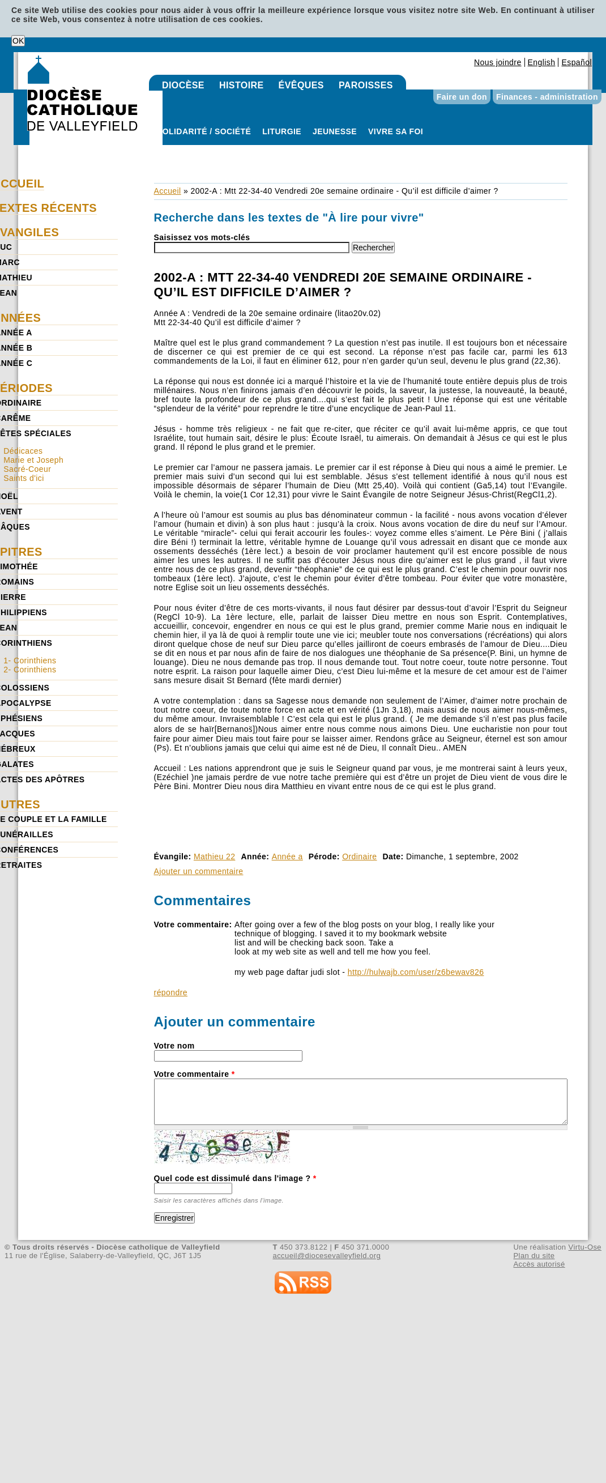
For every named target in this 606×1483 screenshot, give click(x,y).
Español (576, 62)
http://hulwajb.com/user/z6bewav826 (416, 972)
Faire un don (462, 96)
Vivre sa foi (395, 131)
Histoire (241, 85)
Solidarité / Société (204, 131)
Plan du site (533, 1255)
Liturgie (281, 131)
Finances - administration (547, 96)
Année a (287, 856)
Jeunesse (335, 131)
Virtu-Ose (585, 1247)
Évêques (301, 85)
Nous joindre (498, 62)
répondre (170, 992)
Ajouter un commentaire (199, 871)
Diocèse (183, 85)
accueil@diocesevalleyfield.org (327, 1255)
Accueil (167, 190)
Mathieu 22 (214, 856)
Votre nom (174, 1045)
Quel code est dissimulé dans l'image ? (235, 1178)
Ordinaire (359, 856)
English (542, 62)
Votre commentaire (194, 1074)
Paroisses (366, 85)
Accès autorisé (539, 1264)
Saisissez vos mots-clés (202, 237)
